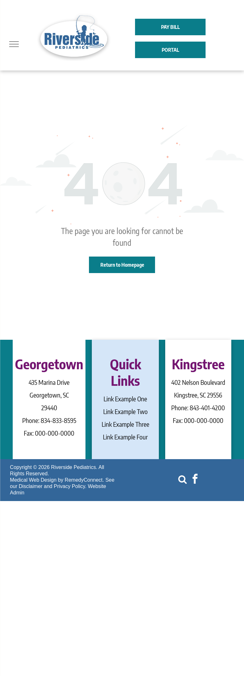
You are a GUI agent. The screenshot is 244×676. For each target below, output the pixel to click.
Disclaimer (31, 486)
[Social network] (182, 479)
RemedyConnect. (84, 480)
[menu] (14, 44)
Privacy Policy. (70, 486)
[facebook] (194, 479)
